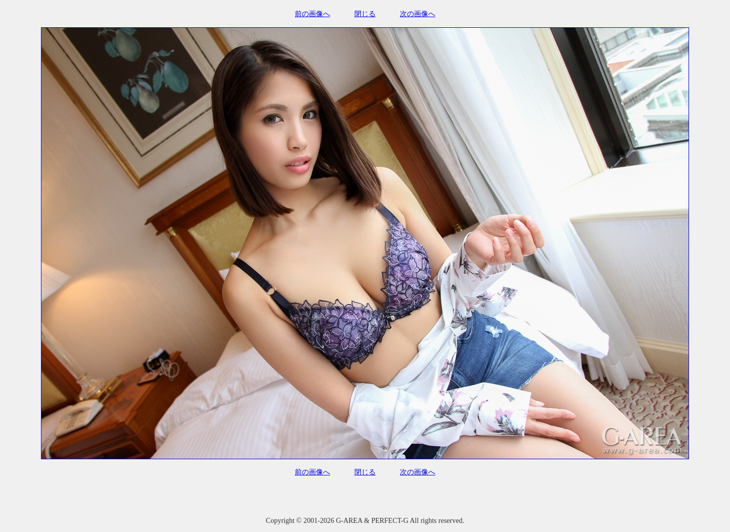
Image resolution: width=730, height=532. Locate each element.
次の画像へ (417, 14)
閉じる (365, 14)
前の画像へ (312, 14)
